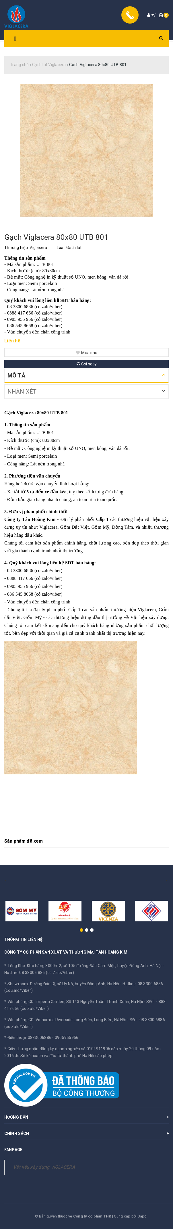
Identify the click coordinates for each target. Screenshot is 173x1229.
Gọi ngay (87, 364)
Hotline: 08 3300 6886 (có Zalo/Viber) (39, 972)
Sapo (142, 1216)
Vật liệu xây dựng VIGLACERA (44, 1167)
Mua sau (86, 352)
